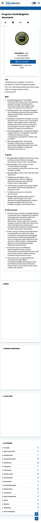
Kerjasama (21, 463)
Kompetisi (21, 466)
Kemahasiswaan (21, 459)
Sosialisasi (21, 493)
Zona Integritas (21, 511)
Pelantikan (21, 481)
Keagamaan (21, 455)
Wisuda (21, 504)
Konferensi (21, 470)
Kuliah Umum (21, 474)
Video (21, 500)
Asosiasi (21, 448)
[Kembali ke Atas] (36, 518)
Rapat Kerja (21, 489)
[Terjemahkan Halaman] (36, 514)
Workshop (21, 508)
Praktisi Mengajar (21, 485)
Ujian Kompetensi (21, 496)
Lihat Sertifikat (23, 62)
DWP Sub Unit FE (21, 451)
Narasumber (21, 478)
